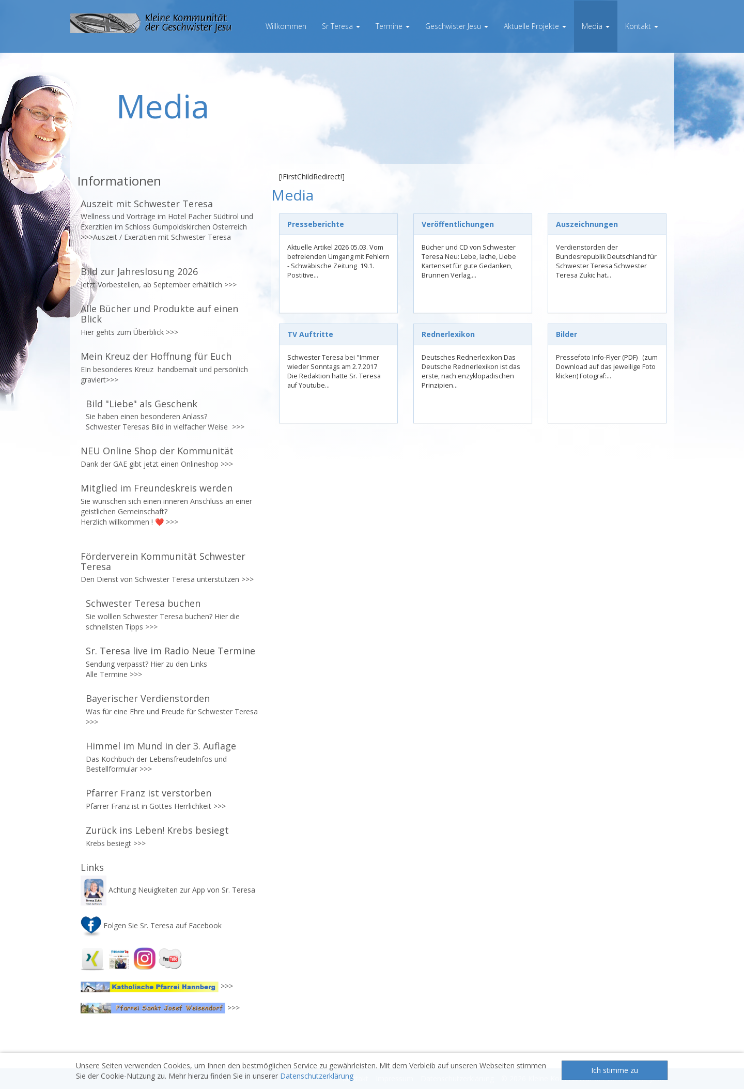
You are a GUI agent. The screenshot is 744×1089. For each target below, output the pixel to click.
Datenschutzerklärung (316, 1076)
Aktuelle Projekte (535, 26)
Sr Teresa (341, 26)
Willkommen (286, 26)
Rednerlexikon (448, 334)
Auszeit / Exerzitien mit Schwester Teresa (162, 237)
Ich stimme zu (614, 1070)
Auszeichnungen (587, 224)
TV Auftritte (310, 334)
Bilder (566, 334)
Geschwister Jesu (456, 26)
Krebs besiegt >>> (116, 843)
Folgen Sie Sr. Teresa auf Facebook (151, 925)
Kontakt (641, 26)
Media (596, 26)
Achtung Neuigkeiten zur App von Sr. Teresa (169, 890)
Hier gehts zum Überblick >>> (129, 332)
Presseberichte (315, 224)
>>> (229, 284)
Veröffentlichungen (458, 224)
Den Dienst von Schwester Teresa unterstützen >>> (167, 579)
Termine (393, 26)
